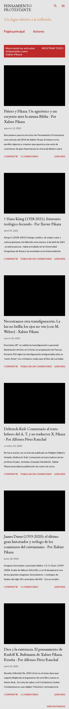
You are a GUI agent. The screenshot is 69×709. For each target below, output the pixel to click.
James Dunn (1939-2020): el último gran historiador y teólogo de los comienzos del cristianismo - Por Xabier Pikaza (34, 544)
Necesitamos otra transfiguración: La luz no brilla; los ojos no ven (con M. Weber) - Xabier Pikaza (32, 326)
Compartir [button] (11, 156)
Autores (38, 31)
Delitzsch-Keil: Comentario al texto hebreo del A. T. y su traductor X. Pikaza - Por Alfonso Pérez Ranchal (34, 434)
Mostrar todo (52, 48)
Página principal (14, 31)
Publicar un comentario (36, 258)
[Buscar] (55, 6)
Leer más (59, 156)
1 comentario (29, 156)
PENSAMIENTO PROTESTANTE (17, 7)
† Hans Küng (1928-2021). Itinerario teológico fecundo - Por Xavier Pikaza (32, 221)
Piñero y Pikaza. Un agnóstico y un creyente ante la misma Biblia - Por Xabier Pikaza (30, 116)
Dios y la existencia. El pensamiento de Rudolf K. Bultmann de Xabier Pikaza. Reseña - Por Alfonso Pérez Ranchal (33, 654)
